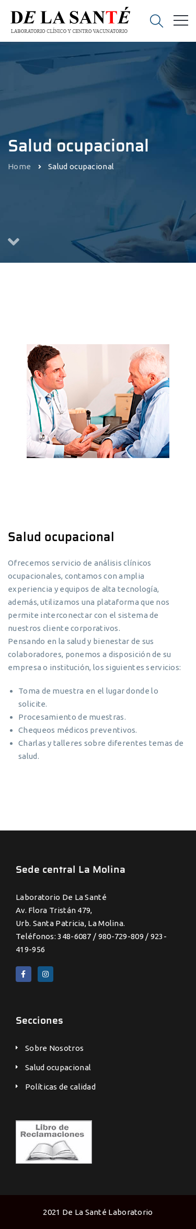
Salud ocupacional (58, 1067)
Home (19, 165)
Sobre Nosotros (54, 1048)
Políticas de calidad (60, 1086)
